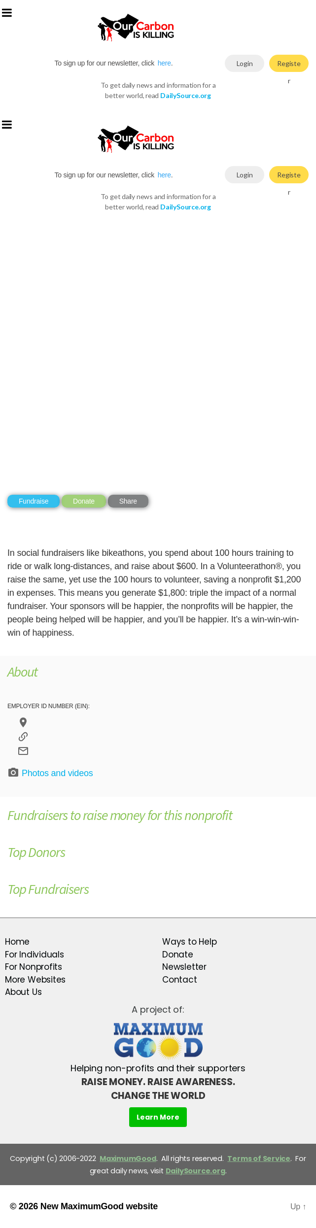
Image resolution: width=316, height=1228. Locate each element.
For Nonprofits (33, 967)
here (164, 63)
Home (17, 942)
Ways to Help (189, 942)
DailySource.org (195, 1171)
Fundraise (33, 501)
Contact (179, 980)
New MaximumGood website (99, 1206)
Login (245, 63)
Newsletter (184, 967)
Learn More (158, 1117)
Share (128, 501)
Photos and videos (50, 773)
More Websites (35, 980)
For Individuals (34, 954)
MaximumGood (128, 1158)
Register (289, 65)
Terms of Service (258, 1158)
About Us (23, 992)
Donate (84, 501)
